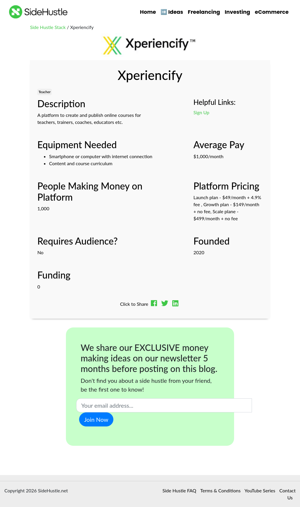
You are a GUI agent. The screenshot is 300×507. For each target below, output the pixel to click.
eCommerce (272, 12)
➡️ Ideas (172, 12)
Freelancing (204, 12)
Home (148, 12)
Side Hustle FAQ (179, 490)
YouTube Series (260, 490)
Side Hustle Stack (48, 27)
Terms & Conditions (220, 490)
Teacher (44, 92)
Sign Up (201, 112)
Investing (237, 12)
